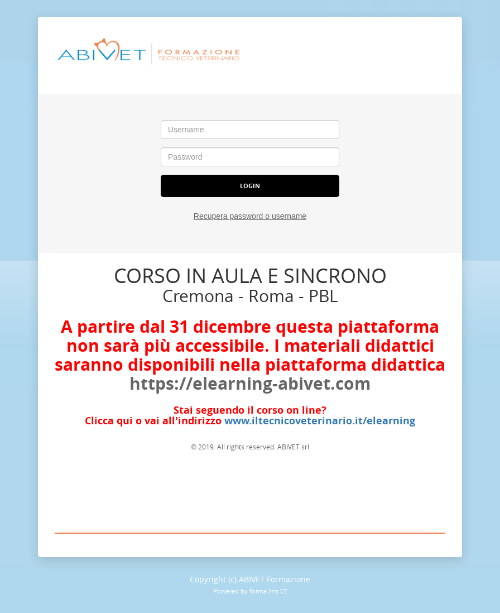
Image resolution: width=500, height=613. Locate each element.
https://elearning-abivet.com (250, 383)
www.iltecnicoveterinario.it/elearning (319, 421)
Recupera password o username (250, 216)
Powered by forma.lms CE (250, 591)
